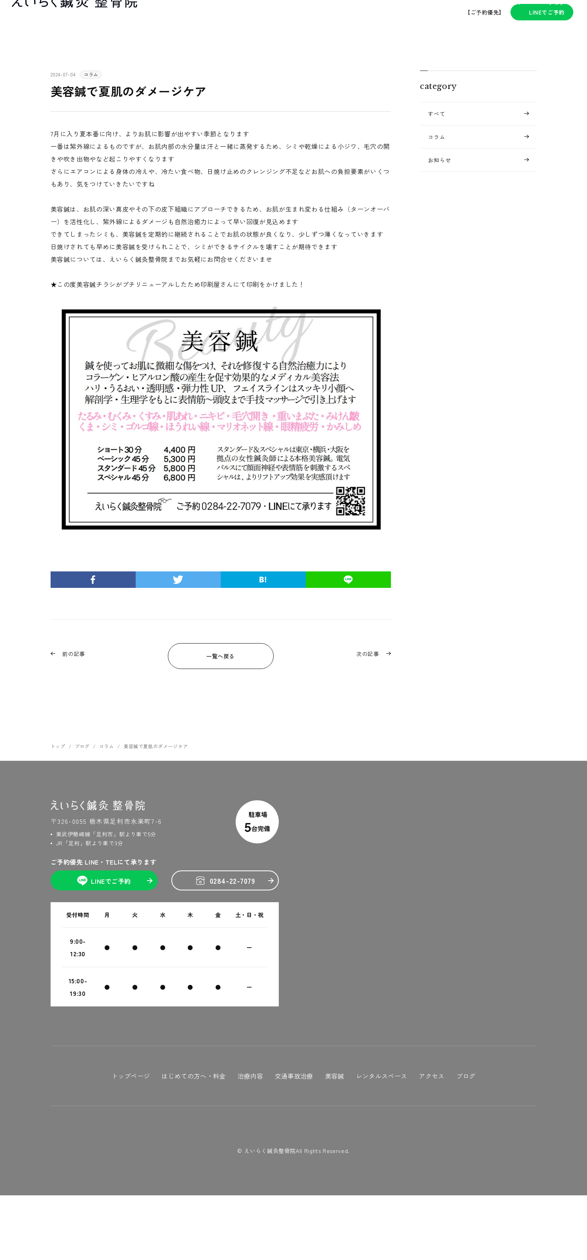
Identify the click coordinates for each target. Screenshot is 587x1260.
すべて (437, 114)
